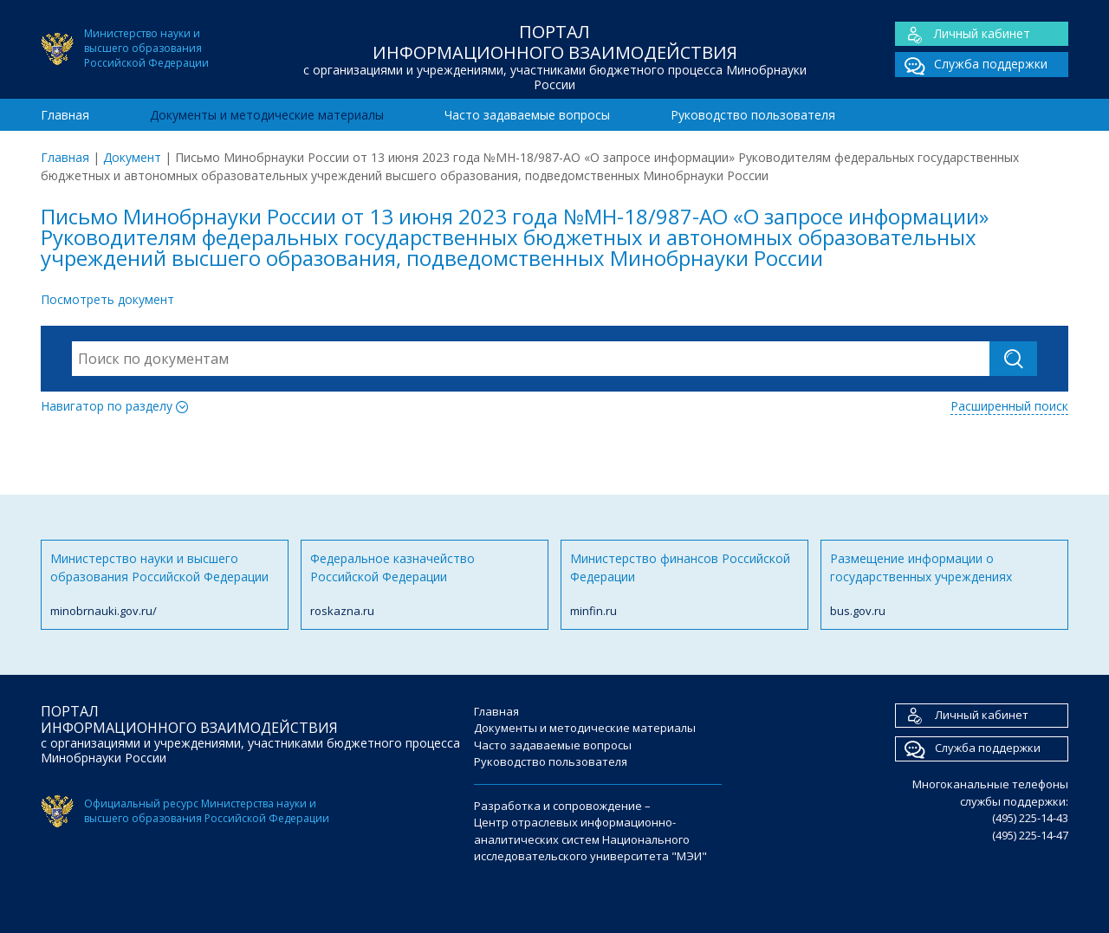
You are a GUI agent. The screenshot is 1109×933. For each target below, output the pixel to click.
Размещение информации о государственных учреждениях (944, 585)
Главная (65, 115)
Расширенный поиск (1009, 406)
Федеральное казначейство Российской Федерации (424, 585)
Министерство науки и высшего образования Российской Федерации (164, 585)
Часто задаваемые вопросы (527, 115)
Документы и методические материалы (267, 115)
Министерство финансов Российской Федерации (684, 585)
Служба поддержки (971, 64)
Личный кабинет (962, 34)
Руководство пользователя (753, 115)
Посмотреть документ (107, 299)
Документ (132, 157)
